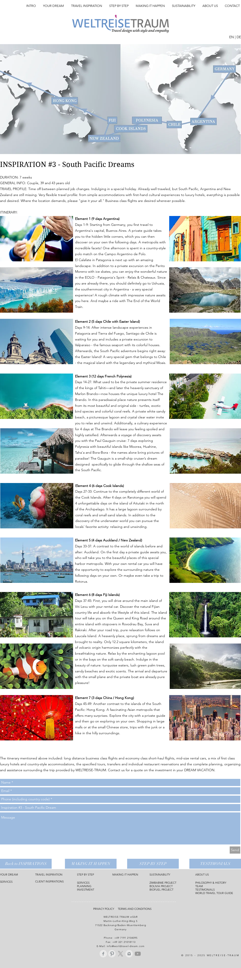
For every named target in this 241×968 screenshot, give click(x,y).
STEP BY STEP (85, 874)
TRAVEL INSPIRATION (48, 874)
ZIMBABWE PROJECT (163, 882)
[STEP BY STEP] (153, 864)
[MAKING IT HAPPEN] (91, 864)
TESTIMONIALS (205, 889)
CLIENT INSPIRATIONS (49, 881)
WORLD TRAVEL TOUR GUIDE (214, 893)
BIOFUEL (156, 889)
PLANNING (84, 886)
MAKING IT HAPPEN (125, 874)
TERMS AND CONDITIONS (135, 909)
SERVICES (6, 881)
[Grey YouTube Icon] (137, 953)
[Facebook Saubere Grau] (103, 953)
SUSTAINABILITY (160, 874)
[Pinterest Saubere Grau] (112, 953)
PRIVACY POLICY (105, 909)
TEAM (199, 886)
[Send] (235, 850)
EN (231, 37)
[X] (120, 953)
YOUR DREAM (9, 874)
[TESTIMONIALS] (215, 864)
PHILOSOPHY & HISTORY (210, 882)
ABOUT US (202, 874)
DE (239, 37)
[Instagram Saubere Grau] (129, 953)
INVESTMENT (85, 889)
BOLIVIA (155, 886)
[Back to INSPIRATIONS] (26, 864)
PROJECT (167, 886)
